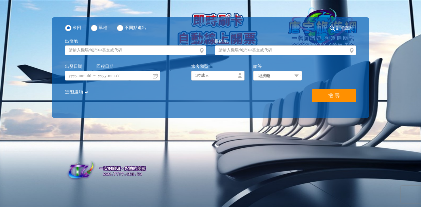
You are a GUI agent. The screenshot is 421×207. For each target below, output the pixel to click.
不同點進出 (135, 27)
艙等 (257, 66)
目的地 (221, 41)
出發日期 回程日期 (89, 66)
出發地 (71, 41)
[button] (342, 28)
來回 (77, 27)
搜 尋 (334, 96)
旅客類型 (199, 66)
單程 (103, 27)
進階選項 (74, 91)
